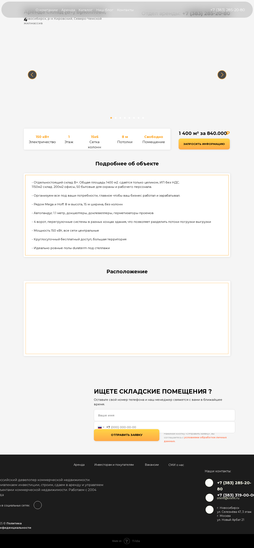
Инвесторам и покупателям (114, 465)
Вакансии (152, 465)
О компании (47, 10)
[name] (164, 415)
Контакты (125, 10)
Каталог (85, 10)
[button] (204, 144)
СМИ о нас (176, 465)
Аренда (68, 10)
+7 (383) (226, 482)
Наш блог (104, 10)
